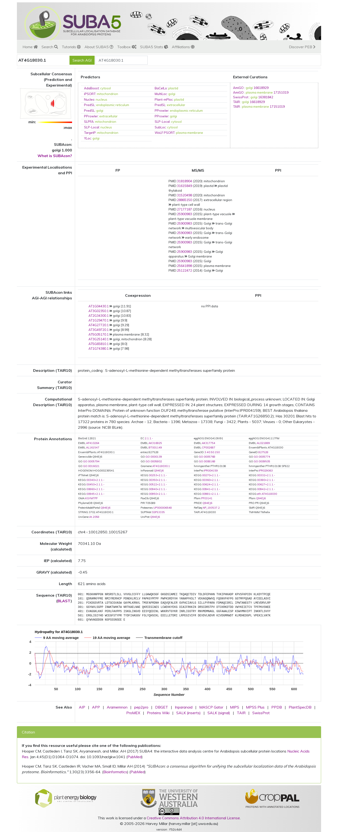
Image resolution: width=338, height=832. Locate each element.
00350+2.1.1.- (158, 480)
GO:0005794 (91, 461)
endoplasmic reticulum (112, 105)
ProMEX (133, 712)
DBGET (161, 707)
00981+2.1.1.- (211, 493)
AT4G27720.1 (98, 325)
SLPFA (89, 121)
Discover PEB (302, 46)
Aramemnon (117, 707)
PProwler (162, 110)
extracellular (176, 105)
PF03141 (206, 498)
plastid (173, 88)
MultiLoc (161, 94)
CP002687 (208, 447)
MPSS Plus (255, 707)
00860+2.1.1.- (95, 489)
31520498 (184, 195)
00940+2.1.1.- (158, 489)
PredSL (89, 105)
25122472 (184, 270)
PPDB (276, 707)
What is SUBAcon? (55, 155)
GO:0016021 (91, 466)
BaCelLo (161, 88)
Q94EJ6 (159, 470)
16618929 (261, 88)
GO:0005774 (262, 456)
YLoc (87, 138)
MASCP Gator (211, 707)
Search (50, 46)
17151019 (280, 92)
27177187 (184, 209)
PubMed (134, 756)
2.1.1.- (149, 438)
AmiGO (238, 88)
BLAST (64, 600)
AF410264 (92, 443)
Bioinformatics (115, 771)
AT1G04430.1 (98, 306)
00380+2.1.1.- (266, 480)
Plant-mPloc (164, 99)
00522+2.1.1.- (158, 484)
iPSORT (90, 94)
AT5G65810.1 (98, 344)
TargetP (90, 133)
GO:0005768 (207, 456)
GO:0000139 (154, 456)
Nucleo (89, 99)
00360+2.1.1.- (211, 480)
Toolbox (126, 46)
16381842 (265, 97)
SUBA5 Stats (154, 46)
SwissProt (240, 97)
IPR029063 (266, 470)
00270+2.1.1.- (211, 475)
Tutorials (71, 46)
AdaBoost (91, 88)
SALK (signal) (218, 712)
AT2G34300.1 (98, 315)
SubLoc (160, 127)
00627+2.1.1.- (266, 484)
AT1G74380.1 (98, 348)
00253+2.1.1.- (158, 475)
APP (96, 707)
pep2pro (141, 707)
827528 (263, 452)
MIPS (234, 707)
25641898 (184, 266)
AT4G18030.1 (161, 466)
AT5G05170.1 (98, 334)
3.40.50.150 (212, 452)
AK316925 (155, 443)
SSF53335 (158, 512)
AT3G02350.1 (98, 311)
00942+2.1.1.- (266, 489)
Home (30, 46)
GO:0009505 (262, 461)
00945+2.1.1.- (95, 493)
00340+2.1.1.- (95, 480)
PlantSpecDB (300, 707)
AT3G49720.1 (98, 330)
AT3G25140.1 (98, 339)
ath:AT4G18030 (267, 493)
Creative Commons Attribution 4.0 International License (193, 818)
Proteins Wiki (158, 712)
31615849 (184, 186)
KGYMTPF (91, 498)
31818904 (184, 181)
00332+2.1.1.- (266, 475)
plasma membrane (189, 133)
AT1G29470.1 (98, 320)
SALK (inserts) (188, 712)
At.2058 (94, 517)
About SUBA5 (98, 46)
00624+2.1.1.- (211, 484)
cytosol (105, 88)
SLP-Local (162, 121)
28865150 (184, 200)
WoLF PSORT (165, 133)
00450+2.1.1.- (95, 484)
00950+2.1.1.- (158, 493)
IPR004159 (211, 470)
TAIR (236, 102)
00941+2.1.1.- (211, 489)
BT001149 (155, 447)
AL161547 (92, 447)
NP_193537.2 (211, 507)
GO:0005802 (154, 461)
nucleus (101, 99)
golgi (171, 94)
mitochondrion (107, 94)
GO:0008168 (207, 461)
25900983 (184, 214)
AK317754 (208, 443)
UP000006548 (163, 507)
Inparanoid (183, 707)
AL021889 (263, 443)
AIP (82, 707)
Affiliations (183, 46)
